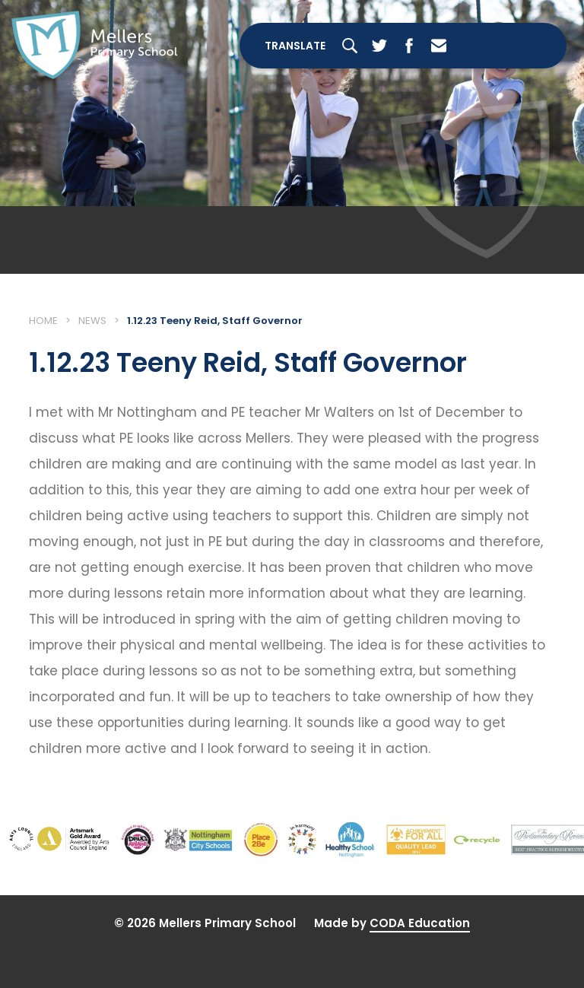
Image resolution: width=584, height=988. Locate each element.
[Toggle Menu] (518, 45)
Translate (295, 45)
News (92, 320)
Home (43, 320)
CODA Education (420, 923)
